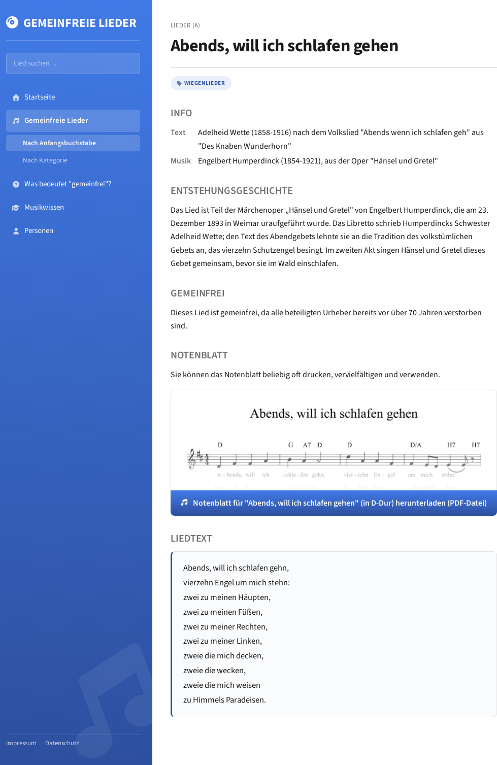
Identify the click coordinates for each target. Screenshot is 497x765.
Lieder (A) (186, 25)
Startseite (33, 97)
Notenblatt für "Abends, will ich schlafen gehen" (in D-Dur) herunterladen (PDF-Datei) (340, 503)
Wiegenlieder (201, 83)
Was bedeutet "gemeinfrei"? (61, 184)
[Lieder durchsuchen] (73, 63)
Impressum (21, 743)
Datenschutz (62, 743)
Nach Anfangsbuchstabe (59, 143)
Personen (32, 230)
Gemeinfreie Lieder (71, 23)
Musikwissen (38, 207)
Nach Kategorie (45, 160)
